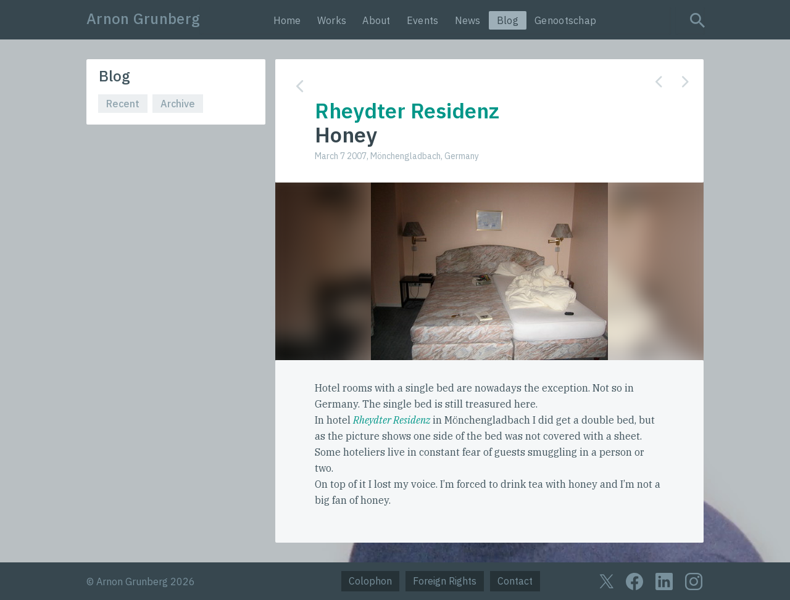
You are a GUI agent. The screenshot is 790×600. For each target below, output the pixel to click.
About (376, 20)
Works (332, 20)
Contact (515, 581)
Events (423, 20)
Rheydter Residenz (391, 420)
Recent (122, 103)
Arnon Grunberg (143, 18)
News (468, 20)
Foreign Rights (444, 581)
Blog (507, 20)
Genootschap (565, 20)
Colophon (370, 581)
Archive (177, 103)
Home (287, 20)
